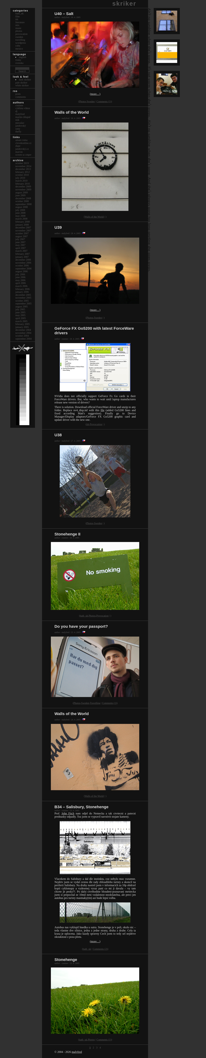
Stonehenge (65, 959)
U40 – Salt (63, 13)
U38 (58, 435)
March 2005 (21, 321)
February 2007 (22, 253)
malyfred (77, 1051)
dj (16, 111)
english (22, 57)
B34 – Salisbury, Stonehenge (81, 807)
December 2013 (23, 169)
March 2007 (21, 250)
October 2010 (22, 174)
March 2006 (21, 286)
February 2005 (22, 324)
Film (17, 16)
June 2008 (20, 212)
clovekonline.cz (23, 143)
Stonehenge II (67, 534)
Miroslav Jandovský (20, 124)
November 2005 (23, 297)
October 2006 (22, 265)
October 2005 (22, 300)
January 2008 (22, 224)
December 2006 (23, 259)
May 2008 (20, 215)
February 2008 (22, 221)
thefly (18, 131)
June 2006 (20, 277)
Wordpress (20, 42)
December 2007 (23, 227)
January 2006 (22, 291)
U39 (58, 227)
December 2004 (23, 329)
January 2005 (22, 327)
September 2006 (23, 268)
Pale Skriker (21, 82)
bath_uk (84, 615)
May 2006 (20, 280)
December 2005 (23, 294)
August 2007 (21, 236)
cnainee (19, 105)
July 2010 (20, 177)
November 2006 (23, 262)
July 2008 (20, 210)
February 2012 (22, 172)
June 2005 (20, 312)
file (102, 410)
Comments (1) (103, 101)
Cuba (17, 45)
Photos (82, 101)
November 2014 (23, 166)
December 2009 (23, 186)
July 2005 (20, 309)
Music (18, 28)
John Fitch (67, 813)
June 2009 (20, 195)
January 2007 (22, 256)
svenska (19, 63)
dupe (17, 145)
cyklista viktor (22, 108)
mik (17, 119)
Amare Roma (21, 140)
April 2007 (20, 248)
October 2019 (22, 163)
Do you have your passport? (81, 626)
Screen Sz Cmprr (23, 154)
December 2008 (23, 198)
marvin (19, 151)
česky (18, 60)
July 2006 (20, 274)
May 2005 (20, 315)
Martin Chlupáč (23, 117)
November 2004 (23, 332)
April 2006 (20, 283)
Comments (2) (100, 949)
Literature (20, 22)
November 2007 (23, 230)
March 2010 (21, 180)
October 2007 (22, 233)
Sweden (91, 101)
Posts (18, 93)
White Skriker (22, 85)
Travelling (95, 703)
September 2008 (23, 204)
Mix (17, 25)
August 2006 (21, 271)
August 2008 (21, 207)
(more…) (95, 93)
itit (87, 424)
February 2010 (22, 183)
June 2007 (20, 242)
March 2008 (21, 218)
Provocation (96, 424)
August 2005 (21, 306)
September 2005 (23, 303)
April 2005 (20, 318)
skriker (124, 3)
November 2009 (23, 189)
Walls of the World (71, 112)
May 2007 (20, 245)
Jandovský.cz (22, 148)
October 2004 (22, 335)
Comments (20, 96)
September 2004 (23, 338)
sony (17, 128)
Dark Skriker (25, 79)
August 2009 (21, 192)
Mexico (19, 48)
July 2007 (20, 239)
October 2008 (22, 201)
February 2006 (22, 289)
